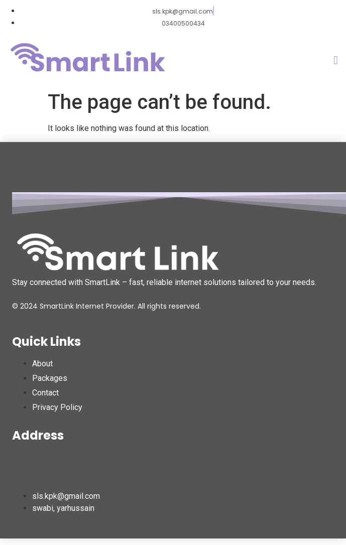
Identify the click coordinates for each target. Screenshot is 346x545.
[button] (335, 60)
